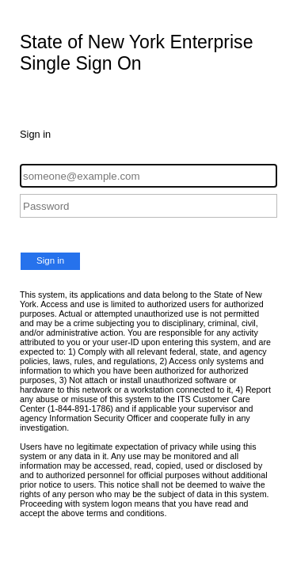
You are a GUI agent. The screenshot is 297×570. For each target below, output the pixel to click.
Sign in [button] (50, 260)
